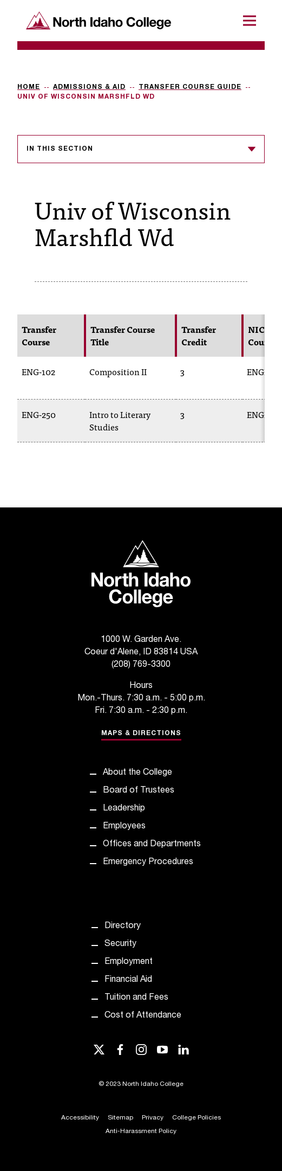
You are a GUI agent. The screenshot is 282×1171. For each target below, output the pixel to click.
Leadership (124, 809)
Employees (124, 826)
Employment (128, 962)
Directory (122, 926)
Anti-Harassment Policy (141, 1131)
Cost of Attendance (142, 1016)
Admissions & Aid (89, 87)
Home (28, 87)
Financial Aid (128, 980)
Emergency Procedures (148, 862)
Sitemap (120, 1118)
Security (120, 944)
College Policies (196, 1118)
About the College (137, 773)
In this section (141, 149)
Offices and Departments (152, 844)
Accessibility (80, 1118)
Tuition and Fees (136, 998)
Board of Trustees (138, 791)
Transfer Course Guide (190, 87)
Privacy (152, 1118)
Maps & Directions (141, 733)
